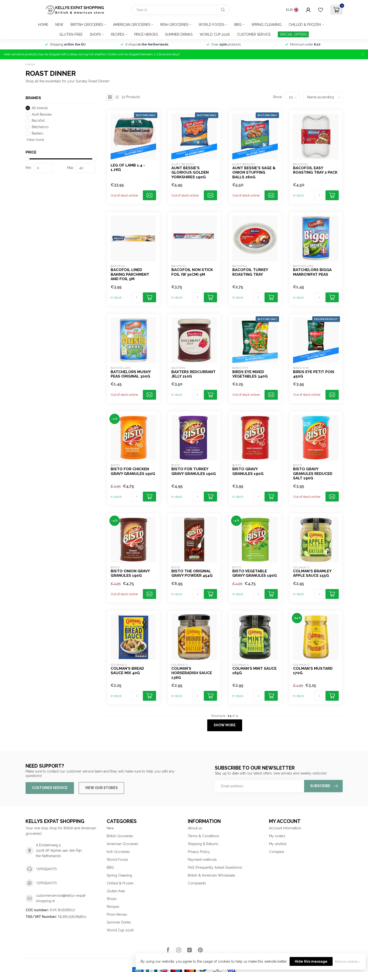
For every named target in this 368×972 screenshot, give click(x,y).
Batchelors (40, 127)
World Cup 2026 (215, 34)
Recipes (117, 34)
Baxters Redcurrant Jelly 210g (193, 374)
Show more (225, 725)
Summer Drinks (178, 34)
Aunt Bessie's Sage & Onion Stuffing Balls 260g (253, 172)
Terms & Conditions (203, 836)
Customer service (254, 34)
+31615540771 (46, 869)
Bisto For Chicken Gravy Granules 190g (133, 471)
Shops (95, 34)
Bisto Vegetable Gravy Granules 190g (254, 573)
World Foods (211, 25)
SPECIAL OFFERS (293, 34)
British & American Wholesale (211, 875)
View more (35, 140)
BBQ (237, 25)
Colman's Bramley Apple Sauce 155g (312, 573)
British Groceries (87, 25)
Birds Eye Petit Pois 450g (313, 374)
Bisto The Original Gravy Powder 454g (192, 573)
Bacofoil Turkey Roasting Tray (250, 272)
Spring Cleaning (266, 25)
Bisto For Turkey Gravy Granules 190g (193, 471)
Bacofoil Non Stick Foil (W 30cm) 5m (192, 272)
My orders (277, 836)
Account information (285, 828)
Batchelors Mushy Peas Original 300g (131, 374)
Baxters (37, 133)
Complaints (197, 883)
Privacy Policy (199, 852)
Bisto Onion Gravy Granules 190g (130, 573)
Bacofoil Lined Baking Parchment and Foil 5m (130, 274)
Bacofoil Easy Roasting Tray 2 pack (315, 170)
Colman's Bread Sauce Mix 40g (127, 670)
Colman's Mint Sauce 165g (254, 670)
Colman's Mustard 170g (313, 670)
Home (43, 25)
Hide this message (311, 961)
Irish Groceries (174, 25)
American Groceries (131, 25)
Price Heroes (146, 34)
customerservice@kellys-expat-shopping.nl (61, 898)
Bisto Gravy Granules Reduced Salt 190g (312, 473)
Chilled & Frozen (305, 25)
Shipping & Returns (203, 844)
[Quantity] (319, 195)
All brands (40, 108)
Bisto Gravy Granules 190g (248, 471)
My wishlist (277, 844)
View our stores (101, 788)
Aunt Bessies (42, 114)
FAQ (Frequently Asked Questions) (215, 867)
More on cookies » (348, 961)
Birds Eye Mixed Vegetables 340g (250, 374)
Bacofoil (38, 120)
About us (195, 828)
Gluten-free (71, 34)
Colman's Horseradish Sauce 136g (191, 673)
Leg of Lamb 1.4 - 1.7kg (128, 167)
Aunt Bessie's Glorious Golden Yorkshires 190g (190, 172)
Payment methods (202, 860)
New (59, 25)
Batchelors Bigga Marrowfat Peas (312, 272)
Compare (276, 852)
